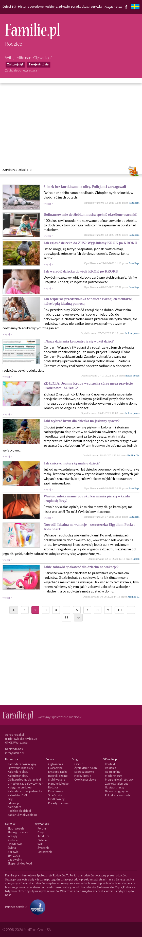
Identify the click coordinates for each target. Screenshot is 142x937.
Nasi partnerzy (114, 787)
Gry (10, 799)
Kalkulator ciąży (18, 775)
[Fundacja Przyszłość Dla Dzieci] (36, 906)
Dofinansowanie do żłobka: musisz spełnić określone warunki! (90, 215)
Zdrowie (13, 851)
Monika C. (133, 596)
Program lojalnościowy (119, 779)
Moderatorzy (113, 775)
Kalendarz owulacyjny (22, 764)
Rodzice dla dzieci (19, 810)
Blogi (41, 832)
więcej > (48, 203)
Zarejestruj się (38, 64)
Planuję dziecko (58, 783)
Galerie (43, 840)
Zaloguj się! (15, 64)
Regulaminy (112, 771)
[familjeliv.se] (135, 7)
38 (66, 618)
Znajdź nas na (116, 7)
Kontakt (110, 764)
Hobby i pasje (82, 775)
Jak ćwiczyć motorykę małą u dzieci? (72, 463)
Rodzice (53, 787)
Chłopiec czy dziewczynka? (25, 783)
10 (119, 610)
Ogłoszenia (55, 764)
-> (78, 618)
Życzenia (43, 847)
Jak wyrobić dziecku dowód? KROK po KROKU (81, 271)
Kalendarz (14, 806)
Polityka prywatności (118, 795)
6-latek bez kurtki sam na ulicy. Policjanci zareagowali (85, 187)
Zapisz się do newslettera (21, 70)
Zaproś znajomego (116, 783)
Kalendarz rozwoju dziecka (25, 791)
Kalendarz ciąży (18, 771)
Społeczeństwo (84, 771)
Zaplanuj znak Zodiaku (22, 814)
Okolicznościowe (85, 779)
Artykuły (9, 170)
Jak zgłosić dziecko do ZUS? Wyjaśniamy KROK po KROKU (90, 243)
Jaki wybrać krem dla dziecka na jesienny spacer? (82, 421)
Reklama (110, 767)
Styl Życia (14, 855)
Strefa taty (55, 795)
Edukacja (14, 803)
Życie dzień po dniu (86, 767)
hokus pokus (132, 333)
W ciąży (12, 836)
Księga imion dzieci (20, 787)
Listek (136, 558)
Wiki (40, 843)
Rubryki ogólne (58, 775)
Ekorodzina (55, 767)
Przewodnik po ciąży (20, 767)
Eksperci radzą (57, 771)
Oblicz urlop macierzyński (24, 779)
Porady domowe (58, 803)
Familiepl (134, 202)
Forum (42, 828)
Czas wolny (15, 859)
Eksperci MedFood (20, 863)
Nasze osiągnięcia (116, 791)
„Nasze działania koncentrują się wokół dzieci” (79, 341)
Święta (12, 847)
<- (13, 610)
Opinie (78, 764)
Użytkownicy (56, 799)
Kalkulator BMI (17, 795)
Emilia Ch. (133, 455)
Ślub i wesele (56, 779)
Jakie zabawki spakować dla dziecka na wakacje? (81, 567)
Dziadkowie (55, 791)
